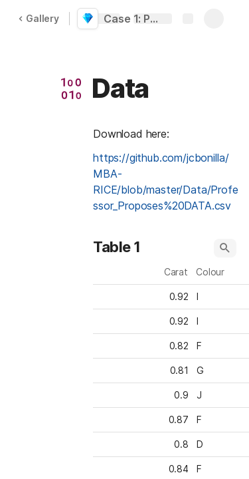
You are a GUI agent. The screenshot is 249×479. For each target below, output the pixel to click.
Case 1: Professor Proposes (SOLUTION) (134, 18)
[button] (71, 88)
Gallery (38, 18)
